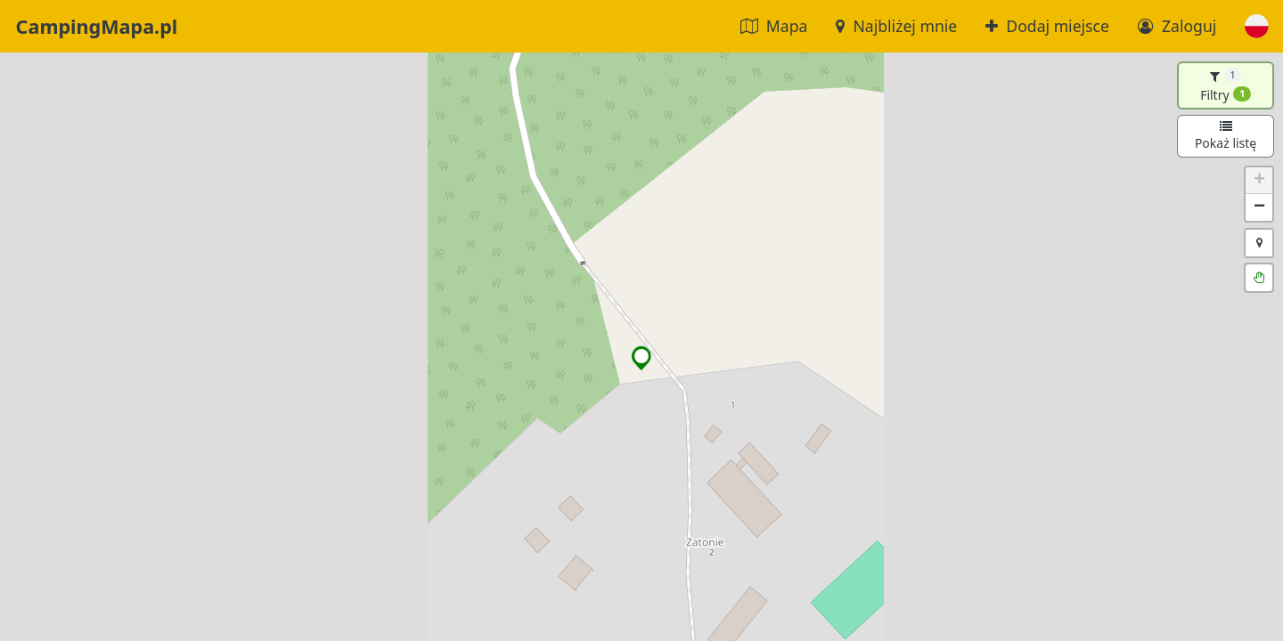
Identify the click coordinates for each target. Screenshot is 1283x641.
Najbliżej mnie (896, 26)
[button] (1257, 26)
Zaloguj (1177, 26)
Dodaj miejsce (1047, 26)
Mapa (774, 26)
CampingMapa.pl (97, 26)
